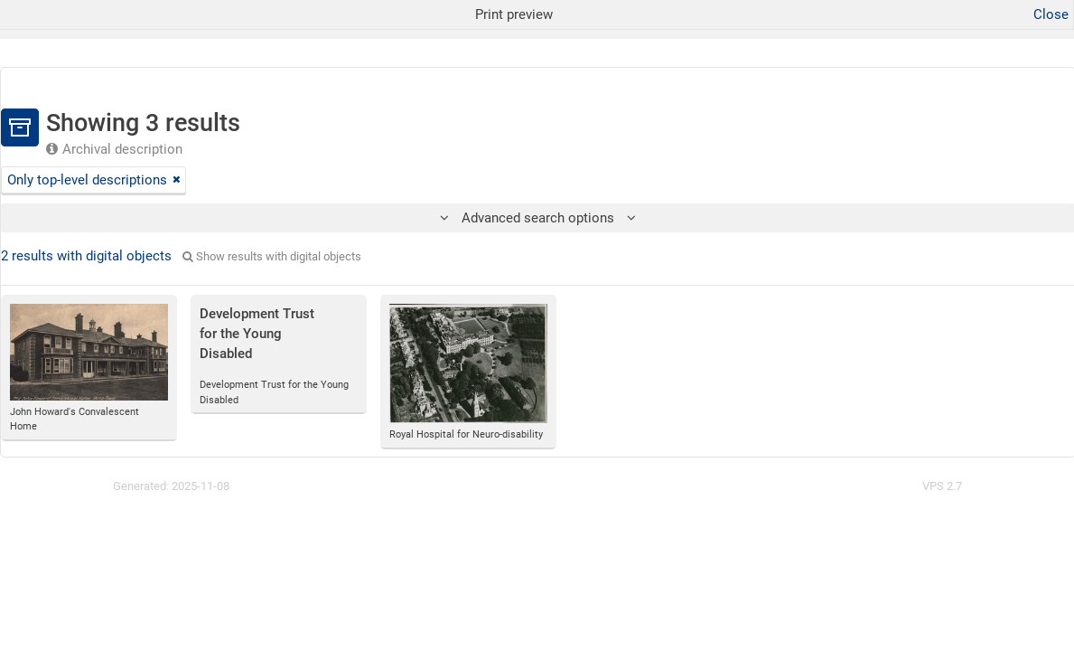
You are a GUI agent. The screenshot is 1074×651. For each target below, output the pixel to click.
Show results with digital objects (271, 256)
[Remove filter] (177, 180)
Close (1051, 14)
